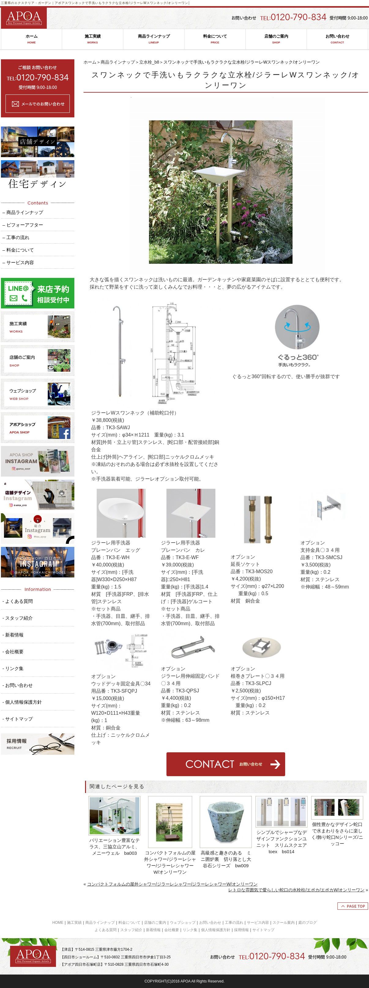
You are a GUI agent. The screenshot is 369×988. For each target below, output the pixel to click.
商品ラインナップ (153, 39)
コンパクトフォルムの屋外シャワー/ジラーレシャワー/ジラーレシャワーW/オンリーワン (170, 862)
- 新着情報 (13, 634)
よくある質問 (106, 930)
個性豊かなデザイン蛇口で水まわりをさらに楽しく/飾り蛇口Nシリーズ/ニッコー (337, 834)
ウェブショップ (183, 922)
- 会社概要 (13, 651)
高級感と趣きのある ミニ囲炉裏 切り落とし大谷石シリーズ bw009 (226, 859)
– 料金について (18, 250)
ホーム (31, 39)
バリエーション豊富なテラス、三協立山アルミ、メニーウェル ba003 (114, 847)
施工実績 (92, 39)
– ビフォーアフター (22, 224)
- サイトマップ (17, 718)
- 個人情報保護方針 (22, 702)
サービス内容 (258, 922)
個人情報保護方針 (215, 930)
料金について (214, 39)
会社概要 (171, 930)
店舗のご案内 (276, 39)
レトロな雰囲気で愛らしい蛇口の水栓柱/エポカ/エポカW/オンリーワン (296, 889)
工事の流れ (234, 922)
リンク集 (190, 930)
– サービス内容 (18, 262)
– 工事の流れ (15, 237)
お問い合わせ (337, 39)
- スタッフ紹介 (17, 618)
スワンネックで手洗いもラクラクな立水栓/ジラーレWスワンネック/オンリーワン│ (127, 3)
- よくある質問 (17, 601)
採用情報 (241, 930)
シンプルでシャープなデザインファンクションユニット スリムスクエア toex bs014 (282, 842)
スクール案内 (284, 922)
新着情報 (153, 930)
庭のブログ (307, 922)
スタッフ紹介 (131, 930)
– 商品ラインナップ (22, 212)
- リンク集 (13, 668)
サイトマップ (263, 930)
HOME (57, 922)
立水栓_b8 (149, 62)
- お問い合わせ (17, 685)
